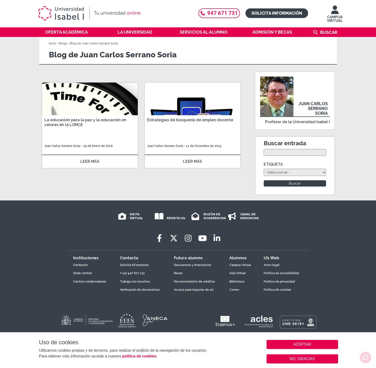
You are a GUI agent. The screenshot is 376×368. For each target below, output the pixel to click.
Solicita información (276, 13)
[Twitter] (174, 238)
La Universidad (135, 32)
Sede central (82, 273)
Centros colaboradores (89, 281)
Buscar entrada (285, 143)
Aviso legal (272, 265)
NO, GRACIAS (302, 359)
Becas (178, 273)
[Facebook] (159, 238)
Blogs (63, 43)
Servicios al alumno (203, 32)
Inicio (52, 43)
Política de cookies (277, 289)
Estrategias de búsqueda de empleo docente (190, 120)
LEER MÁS (89, 161)
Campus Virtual (240, 265)
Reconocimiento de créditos (194, 281)
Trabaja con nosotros (135, 281)
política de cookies (139, 356)
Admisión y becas (272, 32)
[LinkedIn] (217, 238)
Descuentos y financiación (192, 265)
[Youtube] (202, 238)
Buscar (328, 32)
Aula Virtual (237, 273)
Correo (234, 289)
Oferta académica (66, 32)
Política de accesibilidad (281, 273)
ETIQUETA (273, 164)
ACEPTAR (302, 344)
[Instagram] (188, 238)
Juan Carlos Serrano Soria (62, 146)
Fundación (80, 265)
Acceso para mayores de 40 (194, 289)
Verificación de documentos (140, 289)
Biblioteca (236, 281)
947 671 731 (219, 13)
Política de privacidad (279, 281)
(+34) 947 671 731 (132, 273)
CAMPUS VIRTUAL (335, 16)
